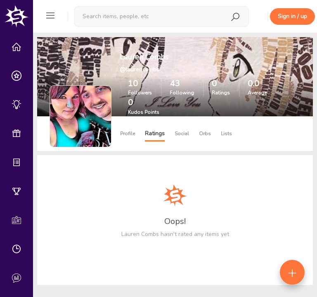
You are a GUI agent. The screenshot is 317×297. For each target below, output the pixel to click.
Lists (226, 133)
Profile (127, 133)
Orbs (205, 133)
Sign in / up (292, 16)
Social (182, 133)
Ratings (155, 133)
